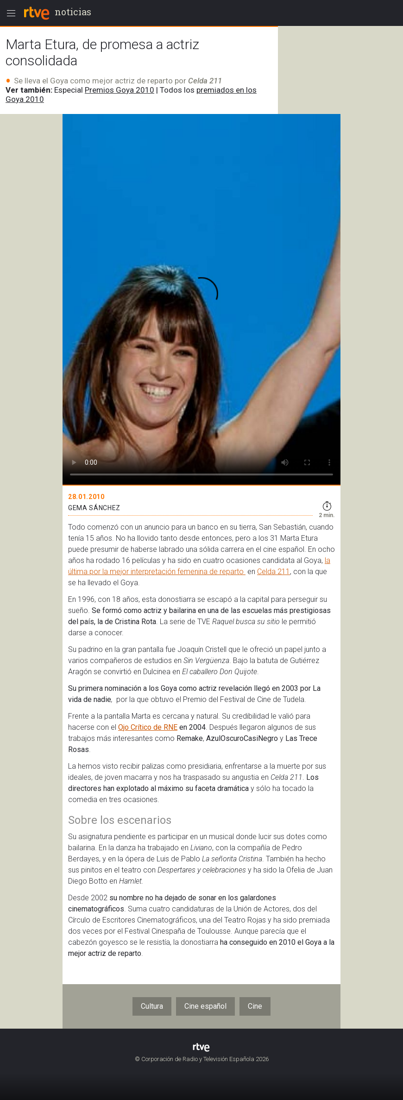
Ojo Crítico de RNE (147, 727)
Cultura (152, 1006)
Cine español (205, 1006)
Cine (255, 1006)
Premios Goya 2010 (119, 90)
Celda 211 (273, 571)
